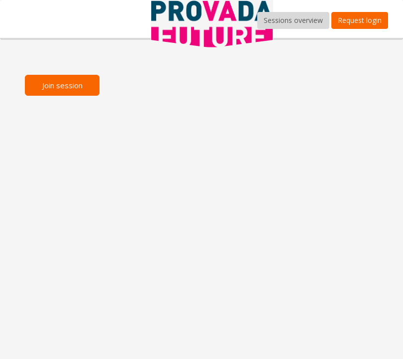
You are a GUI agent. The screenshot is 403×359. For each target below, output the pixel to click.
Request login (360, 20)
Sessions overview (293, 20)
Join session (62, 85)
